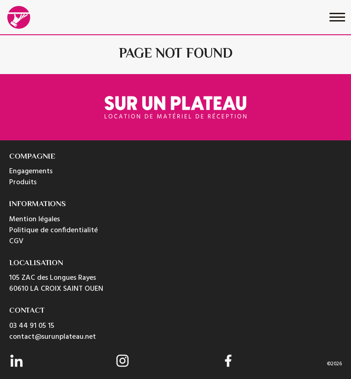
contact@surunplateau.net (52, 337)
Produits (23, 182)
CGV (16, 241)
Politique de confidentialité (53, 230)
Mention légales (34, 219)
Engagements (31, 171)
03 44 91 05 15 (31, 326)
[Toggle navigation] (337, 17)
